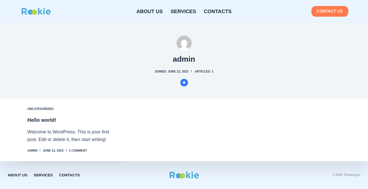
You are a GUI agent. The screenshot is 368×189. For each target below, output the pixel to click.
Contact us (330, 11)
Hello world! (42, 120)
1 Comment (78, 150)
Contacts (218, 11)
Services (183, 11)
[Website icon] (184, 82)
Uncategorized (41, 109)
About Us (149, 11)
